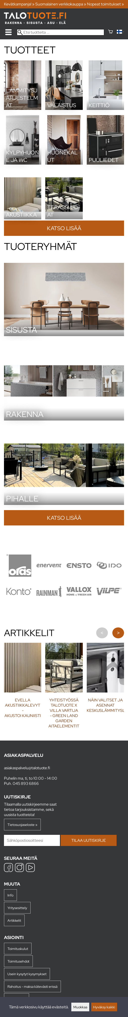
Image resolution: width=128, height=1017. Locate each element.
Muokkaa (80, 1007)
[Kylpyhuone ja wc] (22, 163)
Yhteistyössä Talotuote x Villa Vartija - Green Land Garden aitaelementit (63, 713)
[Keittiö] (105, 108)
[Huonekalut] (64, 163)
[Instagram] (19, 868)
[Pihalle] (64, 503)
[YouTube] (30, 868)
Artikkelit (14, 920)
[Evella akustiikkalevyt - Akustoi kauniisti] (22, 668)
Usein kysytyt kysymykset (26, 973)
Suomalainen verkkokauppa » (60, 4)
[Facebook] (8, 868)
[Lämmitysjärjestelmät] (22, 108)
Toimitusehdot (18, 961)
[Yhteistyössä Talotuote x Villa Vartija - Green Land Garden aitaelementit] (64, 668)
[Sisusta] (64, 334)
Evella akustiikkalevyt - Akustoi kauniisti (22, 707)
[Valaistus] (64, 108)
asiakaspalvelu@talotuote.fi (27, 767)
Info (10, 895)
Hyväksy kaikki (104, 1007)
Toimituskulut (17, 948)
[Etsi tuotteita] (60, 32)
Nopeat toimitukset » (105, 4)
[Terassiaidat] (64, 218)
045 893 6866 (26, 783)
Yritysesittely (17, 907)
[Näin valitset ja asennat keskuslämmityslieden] (105, 668)
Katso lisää (64, 228)
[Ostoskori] (110, 32)
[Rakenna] (64, 419)
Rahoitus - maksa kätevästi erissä (32, 986)
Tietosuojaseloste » (22, 824)
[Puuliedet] (105, 163)
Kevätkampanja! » (19, 4)
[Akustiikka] (22, 218)
